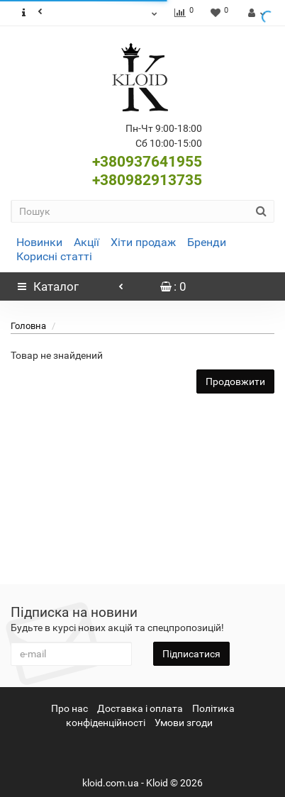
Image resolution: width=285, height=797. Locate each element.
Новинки (39, 242)
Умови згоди (184, 722)
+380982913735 (147, 180)
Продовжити (235, 381)
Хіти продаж (143, 242)
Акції (86, 242)
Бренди (206, 242)
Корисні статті (54, 256)
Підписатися (191, 653)
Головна (28, 326)
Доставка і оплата (140, 708)
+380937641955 (147, 161)
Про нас (69, 708)
